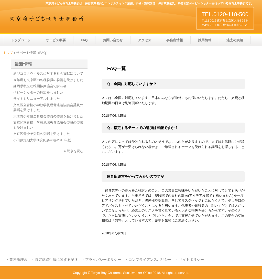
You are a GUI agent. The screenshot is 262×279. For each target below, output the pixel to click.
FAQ (84, 40)
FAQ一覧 (116, 68)
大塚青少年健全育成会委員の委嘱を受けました (48, 116)
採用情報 (204, 40)
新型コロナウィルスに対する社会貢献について (48, 73)
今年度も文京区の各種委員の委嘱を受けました (48, 80)
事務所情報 (174, 40)
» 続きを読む (73, 151)
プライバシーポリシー (103, 259)
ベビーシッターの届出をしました (38, 92)
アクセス (144, 40)
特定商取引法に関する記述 (56, 259)
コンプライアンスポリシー (149, 259)
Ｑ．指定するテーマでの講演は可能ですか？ (142, 128)
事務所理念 (18, 259)
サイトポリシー (191, 259)
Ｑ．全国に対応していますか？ (132, 84)
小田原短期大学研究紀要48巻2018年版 (42, 140)
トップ (8, 53)
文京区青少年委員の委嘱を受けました (41, 134)
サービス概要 (56, 40)
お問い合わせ (113, 40)
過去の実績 (234, 40)
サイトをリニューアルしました (36, 99)
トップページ (21, 40)
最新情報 (23, 64)
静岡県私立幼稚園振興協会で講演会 (40, 86)
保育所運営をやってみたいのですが (135, 176)
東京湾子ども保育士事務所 (46, 18)
